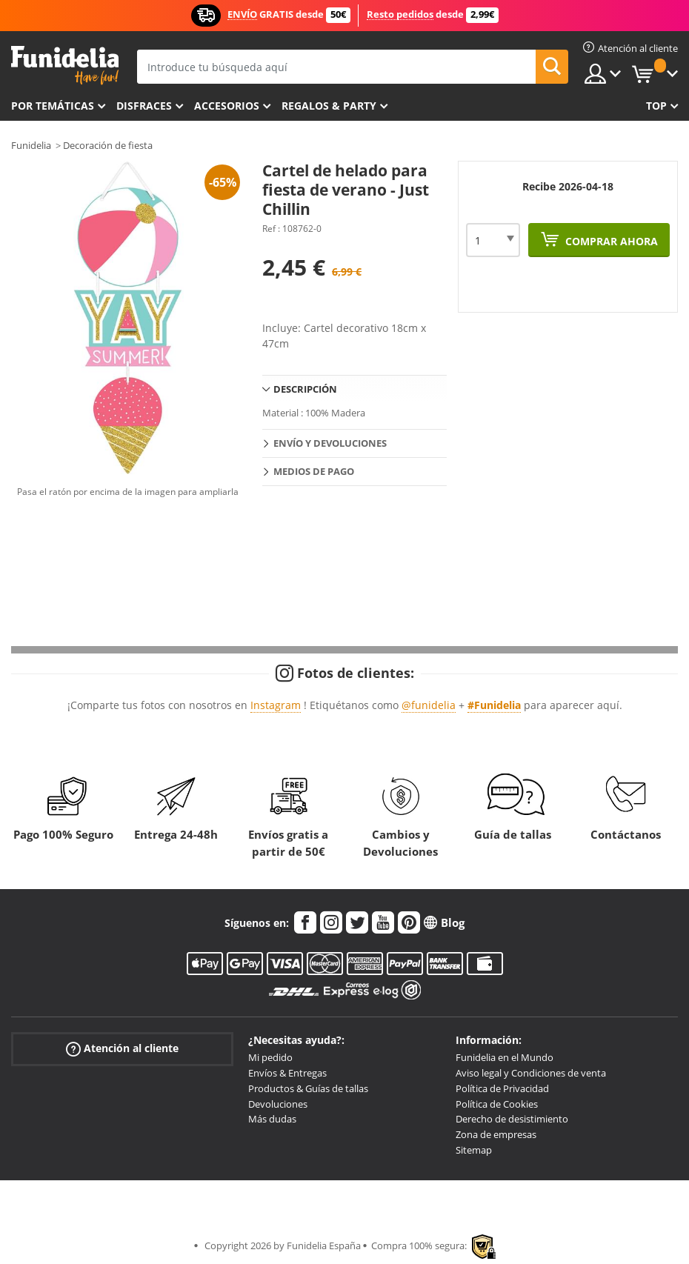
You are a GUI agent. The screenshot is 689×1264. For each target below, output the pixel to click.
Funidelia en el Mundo (504, 1057)
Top (656, 106)
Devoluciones (277, 1104)
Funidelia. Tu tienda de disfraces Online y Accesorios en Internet (65, 65)
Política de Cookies (497, 1104)
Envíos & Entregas (287, 1073)
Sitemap (474, 1150)
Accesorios (226, 106)
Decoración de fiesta (108, 145)
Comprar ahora (610, 241)
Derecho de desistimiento (512, 1118)
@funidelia (429, 705)
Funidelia (31, 145)
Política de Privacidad (502, 1088)
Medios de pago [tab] (313, 471)
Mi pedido (270, 1057)
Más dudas (272, 1118)
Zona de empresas (496, 1134)
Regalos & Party (329, 106)
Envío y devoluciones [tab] (330, 443)
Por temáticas (52, 106)
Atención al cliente (122, 1049)
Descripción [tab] (305, 389)
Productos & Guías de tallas (308, 1088)
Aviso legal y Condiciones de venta (531, 1073)
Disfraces (144, 106)
